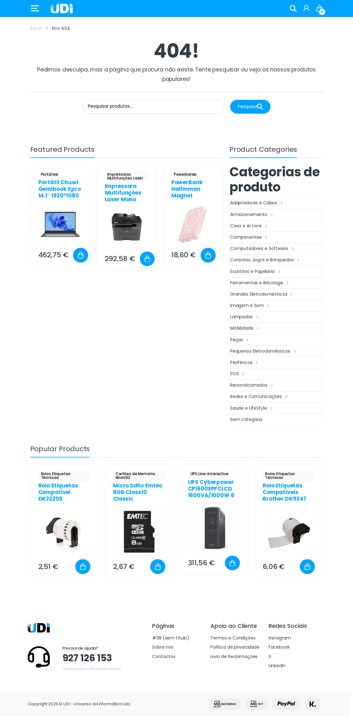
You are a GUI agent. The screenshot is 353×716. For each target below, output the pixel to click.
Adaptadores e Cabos (257, 203)
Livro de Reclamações (234, 656)
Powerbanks (185, 174)
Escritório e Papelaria (256, 272)
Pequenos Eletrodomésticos (264, 351)
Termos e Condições (232, 638)
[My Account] (306, 8)
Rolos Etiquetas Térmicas (56, 475)
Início (36, 28)
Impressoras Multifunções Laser (125, 176)
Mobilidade (245, 328)
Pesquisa (250, 106)
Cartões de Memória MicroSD (135, 475)
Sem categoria (246, 419)
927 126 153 (87, 658)
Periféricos (245, 363)
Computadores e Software (262, 249)
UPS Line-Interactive (210, 473)
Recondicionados (252, 385)
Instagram (280, 638)
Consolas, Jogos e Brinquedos (265, 260)
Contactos (163, 656)
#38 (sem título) (170, 638)
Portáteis (50, 174)
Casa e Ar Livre (249, 226)
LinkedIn (277, 665)
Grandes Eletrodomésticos (262, 294)
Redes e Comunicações (259, 397)
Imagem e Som (250, 306)
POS (238, 374)
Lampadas (245, 317)
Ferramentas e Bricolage (260, 283)
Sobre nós (163, 647)
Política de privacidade (234, 647)
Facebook (279, 647)
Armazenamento (252, 215)
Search (293, 8)
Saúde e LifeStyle (252, 408)
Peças (240, 340)
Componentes (249, 237)
